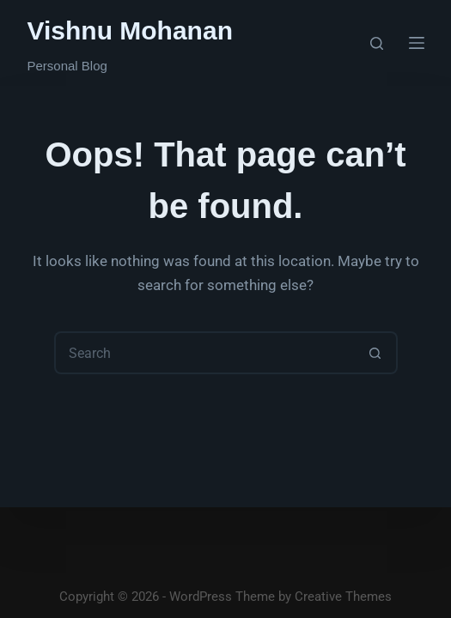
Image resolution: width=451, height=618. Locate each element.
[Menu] (416, 43)
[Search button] (376, 352)
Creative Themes (343, 596)
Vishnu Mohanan (130, 30)
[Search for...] (204, 352)
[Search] (376, 43)
